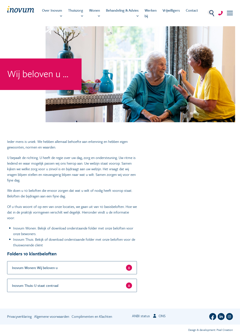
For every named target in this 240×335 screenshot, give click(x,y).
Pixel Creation (225, 330)
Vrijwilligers (171, 10)
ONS (159, 315)
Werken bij (151, 13)
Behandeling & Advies (122, 10)
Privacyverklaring (19, 316)
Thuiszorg (75, 10)
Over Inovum (52, 10)
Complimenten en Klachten (92, 316)
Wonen (94, 10)
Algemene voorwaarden (51, 316)
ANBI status (141, 315)
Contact (192, 10)
